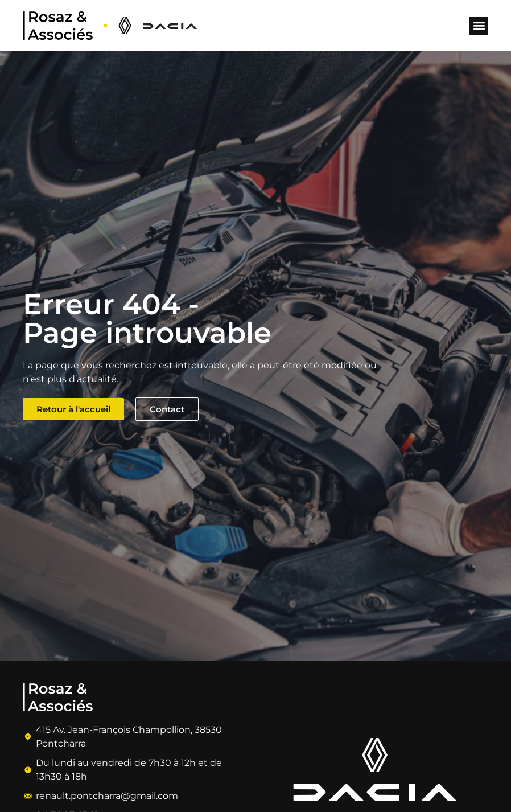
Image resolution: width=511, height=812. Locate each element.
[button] (478, 26)
